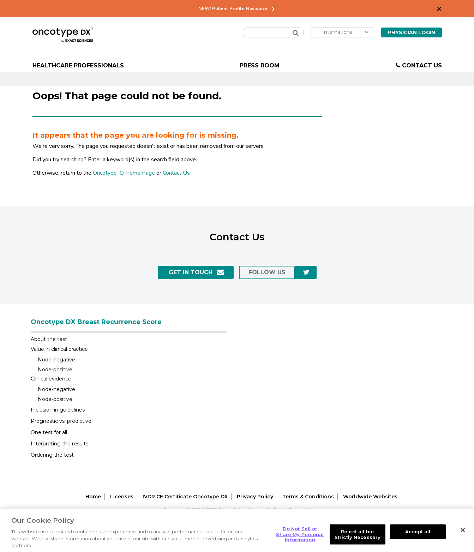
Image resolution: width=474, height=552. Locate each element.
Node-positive (55, 369)
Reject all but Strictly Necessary (357, 539)
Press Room (260, 65)
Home (93, 496)
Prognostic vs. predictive (61, 421)
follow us (267, 272)
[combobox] (273, 32)
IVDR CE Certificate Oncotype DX (185, 496)
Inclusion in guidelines (58, 410)
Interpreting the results (59, 443)
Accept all (417, 536)
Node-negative (56, 359)
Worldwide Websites (370, 496)
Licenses (121, 496)
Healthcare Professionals (78, 65)
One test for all (49, 432)
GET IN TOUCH (190, 272)
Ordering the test (52, 455)
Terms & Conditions (308, 496)
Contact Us (422, 65)
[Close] (462, 535)
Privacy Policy (255, 496)
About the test (49, 339)
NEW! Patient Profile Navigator (233, 9)
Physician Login (411, 32)
